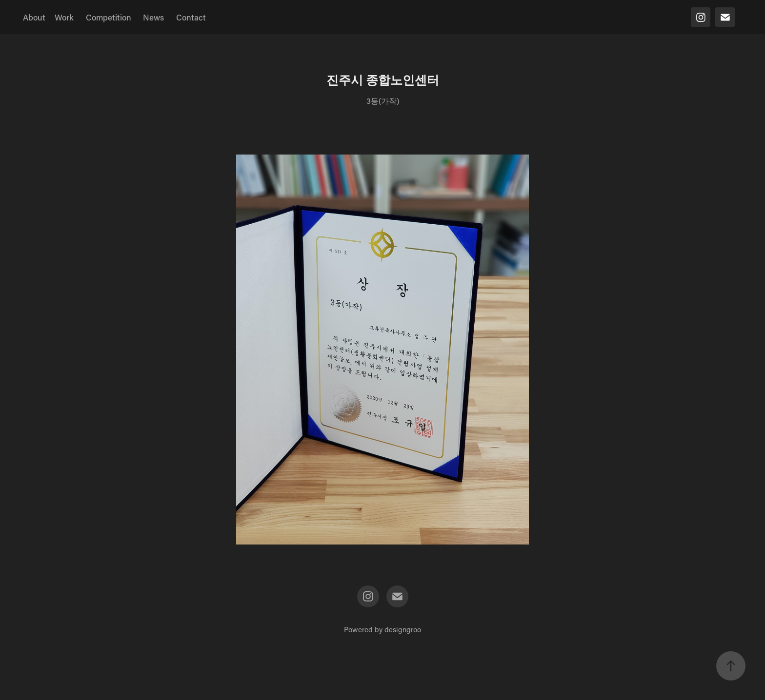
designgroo (402, 629)
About (34, 17)
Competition (108, 17)
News (153, 17)
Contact (191, 17)
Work (64, 17)
